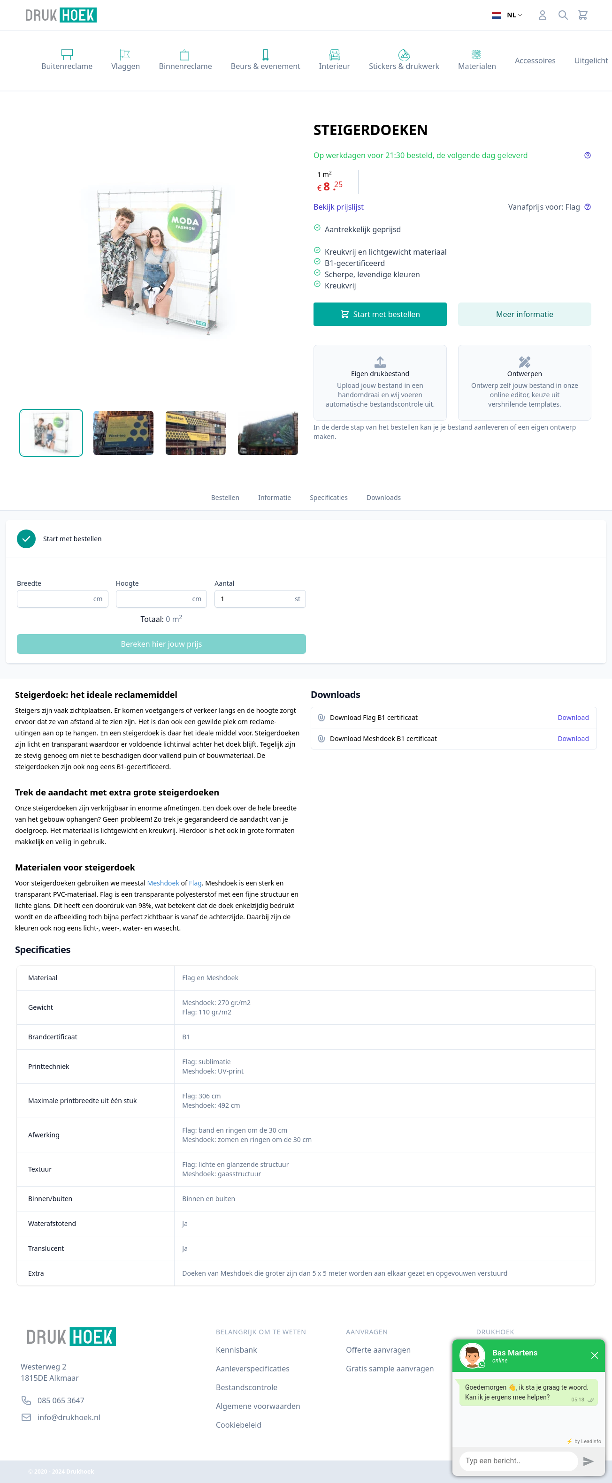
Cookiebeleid (238, 1425)
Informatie (274, 497)
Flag (195, 882)
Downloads (384, 497)
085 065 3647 (61, 1400)
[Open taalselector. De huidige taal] (507, 15)
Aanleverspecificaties (253, 1368)
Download (573, 717)
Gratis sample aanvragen (390, 1368)
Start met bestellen (380, 314)
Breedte (29, 583)
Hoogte (127, 583)
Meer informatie (524, 314)
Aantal (224, 583)
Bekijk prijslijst (339, 207)
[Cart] (582, 15)
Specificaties (329, 497)
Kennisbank (236, 1350)
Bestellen (225, 497)
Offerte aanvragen (378, 1350)
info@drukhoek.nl (69, 1417)
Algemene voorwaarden (258, 1406)
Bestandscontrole (246, 1387)
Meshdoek (163, 882)
